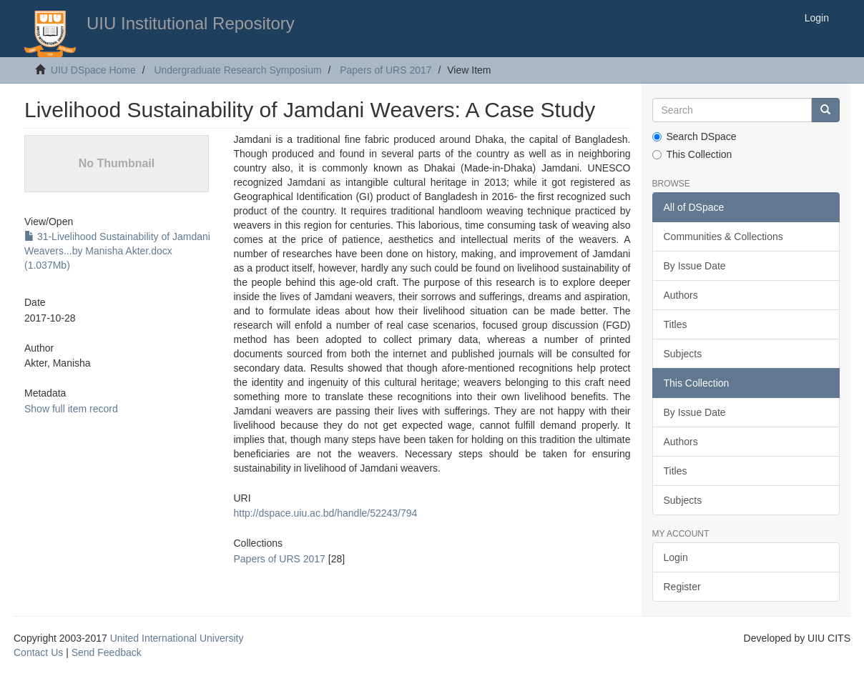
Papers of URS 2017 (385, 70)
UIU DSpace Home (93, 70)
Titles (675, 324)
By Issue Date (695, 266)
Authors (681, 295)
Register (682, 586)
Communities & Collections (723, 236)
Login (676, 557)
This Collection (692, 154)
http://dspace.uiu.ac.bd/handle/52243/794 (325, 513)
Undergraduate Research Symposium (237, 70)
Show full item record (71, 408)
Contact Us (38, 652)
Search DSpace (694, 136)
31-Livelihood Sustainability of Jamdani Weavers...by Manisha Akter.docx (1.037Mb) (117, 251)
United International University (177, 638)
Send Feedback (107, 652)
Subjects (683, 353)
